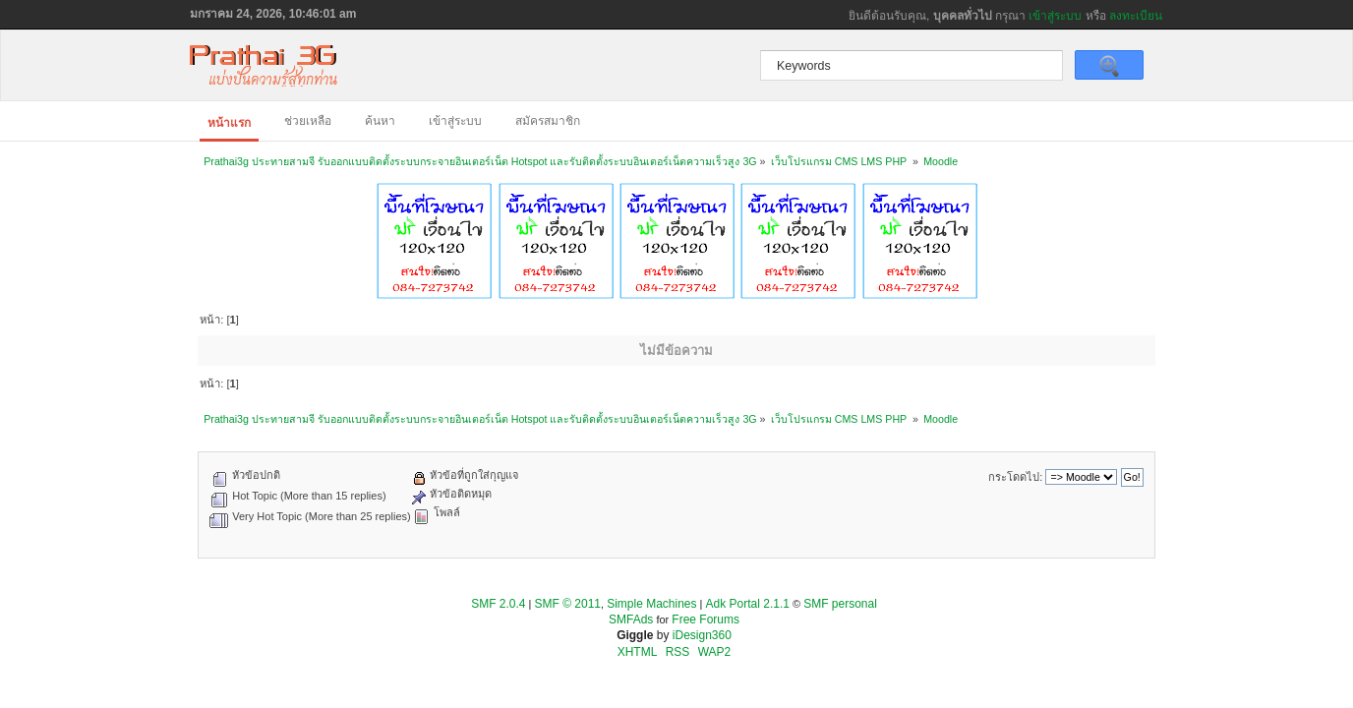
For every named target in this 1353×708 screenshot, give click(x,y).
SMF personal (840, 604)
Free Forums (705, 619)
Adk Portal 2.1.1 (748, 604)
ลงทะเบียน (1135, 16)
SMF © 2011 (568, 604)
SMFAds (631, 619)
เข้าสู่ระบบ (1055, 16)
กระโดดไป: (1015, 477)
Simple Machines (651, 604)
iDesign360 (702, 635)
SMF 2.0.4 (498, 604)
